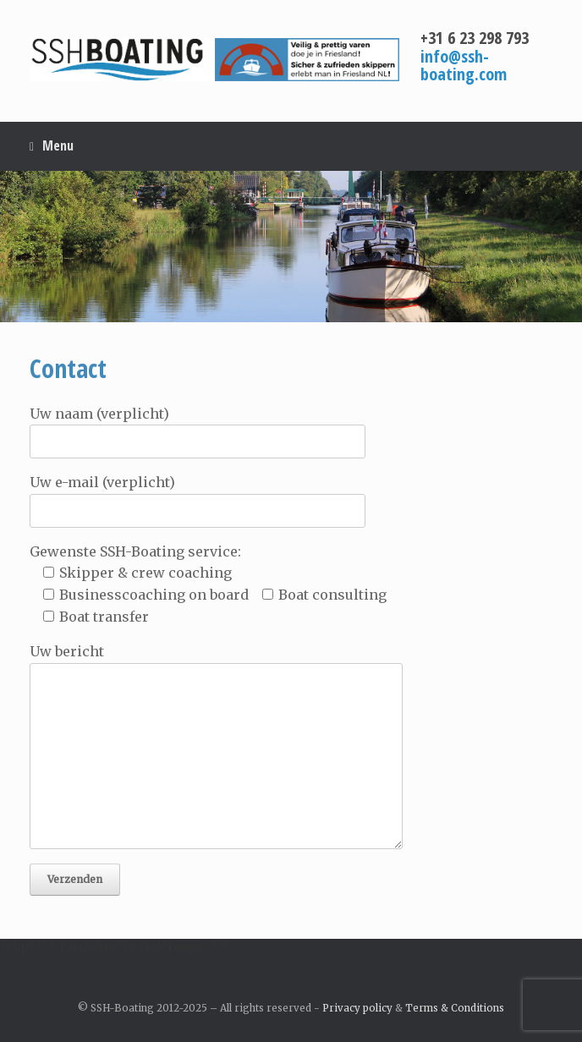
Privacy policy (357, 1008)
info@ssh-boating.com (463, 65)
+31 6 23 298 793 (474, 37)
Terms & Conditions (454, 1008)
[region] (291, 246)
